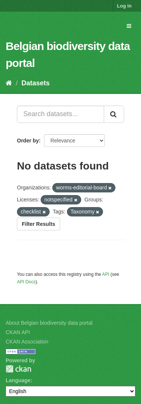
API (105, 274)
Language (18, 380)
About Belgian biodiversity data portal (49, 323)
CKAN (18, 369)
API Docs (26, 281)
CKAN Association (27, 342)
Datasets (35, 83)
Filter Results (38, 224)
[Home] (9, 83)
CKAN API (18, 332)
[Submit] (114, 114)
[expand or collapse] (129, 25)
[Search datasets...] (60, 114)
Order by (28, 141)
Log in (124, 6)
